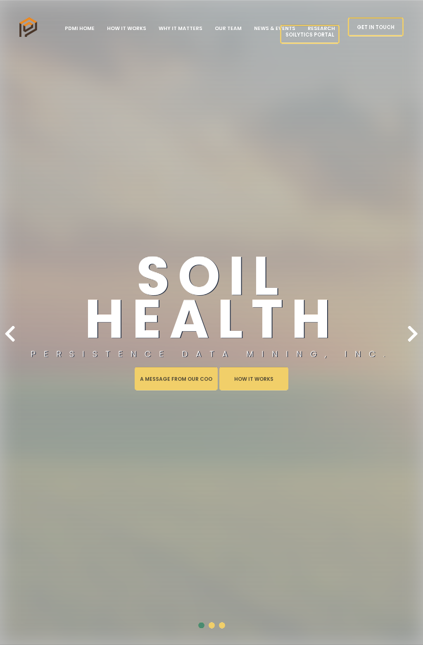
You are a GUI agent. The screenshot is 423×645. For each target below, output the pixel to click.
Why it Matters (180, 28)
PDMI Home (80, 28)
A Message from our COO (176, 378)
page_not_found (28, 27)
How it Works (126, 28)
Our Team (228, 28)
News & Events (274, 28)
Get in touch (375, 27)
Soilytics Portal (309, 34)
